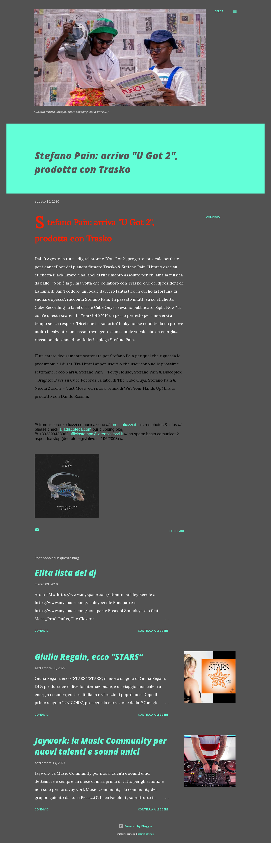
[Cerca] (219, 11)
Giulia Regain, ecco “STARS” (89, 656)
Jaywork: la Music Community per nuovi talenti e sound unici (100, 746)
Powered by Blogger (135, 826)
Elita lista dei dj (65, 572)
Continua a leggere (153, 631)
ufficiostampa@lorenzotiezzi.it (96, 434)
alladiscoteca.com (75, 429)
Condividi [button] (213, 217)
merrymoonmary (146, 834)
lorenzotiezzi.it (123, 424)
